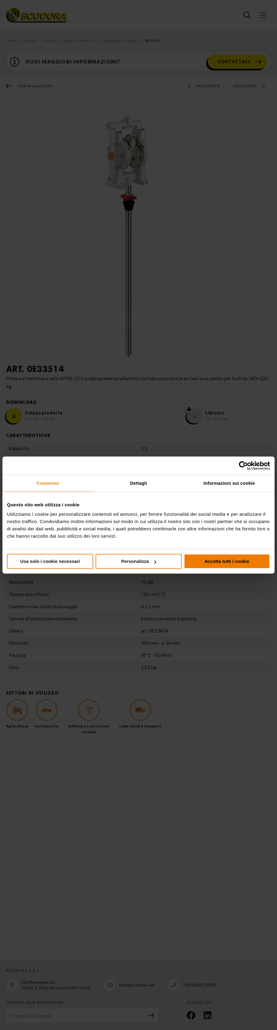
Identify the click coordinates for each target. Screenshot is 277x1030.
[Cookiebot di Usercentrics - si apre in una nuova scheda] (243, 465)
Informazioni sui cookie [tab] (229, 483)
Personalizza (138, 561)
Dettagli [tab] (138, 483)
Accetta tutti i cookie (227, 561)
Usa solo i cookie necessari (50, 561)
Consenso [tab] (48, 483)
